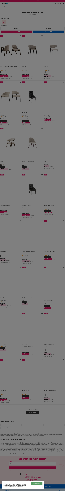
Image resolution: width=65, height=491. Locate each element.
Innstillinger (36, 486)
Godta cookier (36, 483)
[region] (23, 485)
